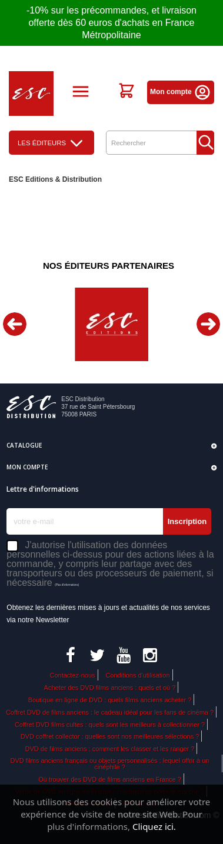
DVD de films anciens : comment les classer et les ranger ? (110, 748)
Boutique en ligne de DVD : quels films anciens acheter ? (110, 699)
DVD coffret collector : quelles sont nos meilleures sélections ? (110, 736)
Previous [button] (14, 324)
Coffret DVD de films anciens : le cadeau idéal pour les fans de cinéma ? (110, 712)
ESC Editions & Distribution (55, 179)
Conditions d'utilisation (137, 675)
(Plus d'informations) (67, 584)
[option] (111, 324)
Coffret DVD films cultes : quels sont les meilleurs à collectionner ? (110, 724)
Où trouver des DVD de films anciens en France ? (109, 779)
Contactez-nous (72, 675)
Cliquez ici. (154, 826)
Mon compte (180, 92)
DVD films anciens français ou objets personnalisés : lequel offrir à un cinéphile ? (110, 763)
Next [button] (208, 324)
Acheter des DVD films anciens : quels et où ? (110, 687)
